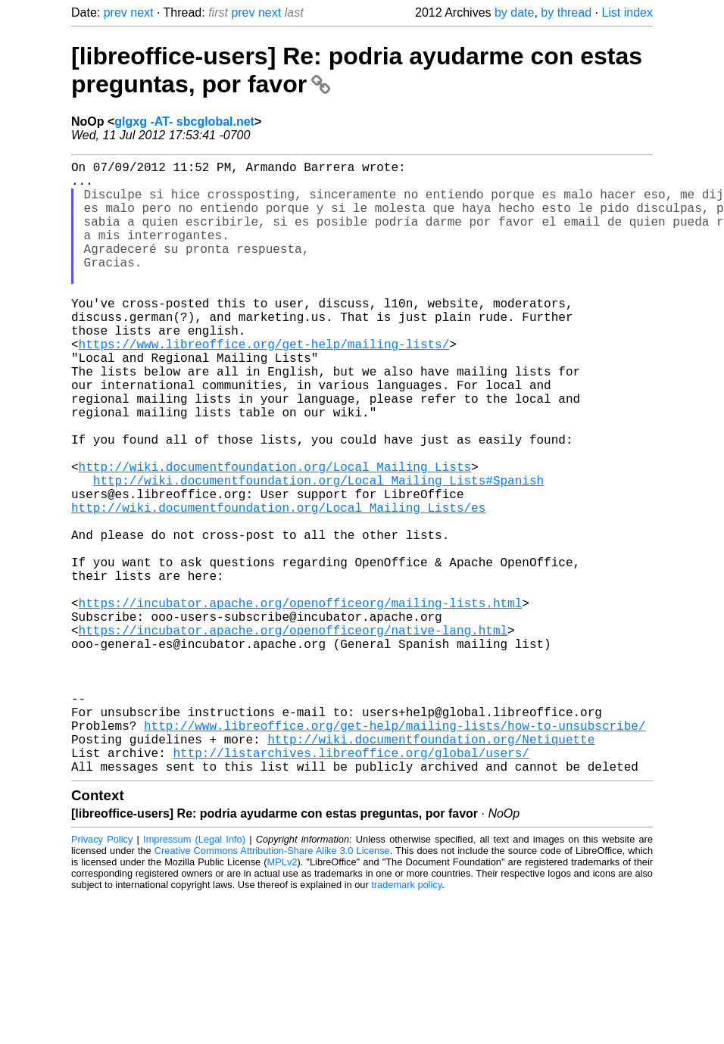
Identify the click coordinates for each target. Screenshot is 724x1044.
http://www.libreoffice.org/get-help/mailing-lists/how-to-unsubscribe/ (394, 852)
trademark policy (406, 1021)
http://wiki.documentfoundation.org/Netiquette (430, 869)
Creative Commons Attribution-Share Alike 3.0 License (272, 987)
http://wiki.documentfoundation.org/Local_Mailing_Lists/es (278, 586)
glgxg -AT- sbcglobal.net (184, 121)
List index (627, 12)
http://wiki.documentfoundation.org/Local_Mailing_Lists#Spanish (318, 552)
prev (115, 12)
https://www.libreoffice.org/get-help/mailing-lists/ (264, 386)
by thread (566, 12)
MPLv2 (282, 998)
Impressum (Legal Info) (194, 975)
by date (514, 12)
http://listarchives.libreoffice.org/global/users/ (351, 885)
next (141, 12)
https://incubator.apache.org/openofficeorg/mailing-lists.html (301, 702)
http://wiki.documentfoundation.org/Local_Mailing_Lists (275, 536)
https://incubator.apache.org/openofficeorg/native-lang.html (293, 736)
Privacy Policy (102, 975)
